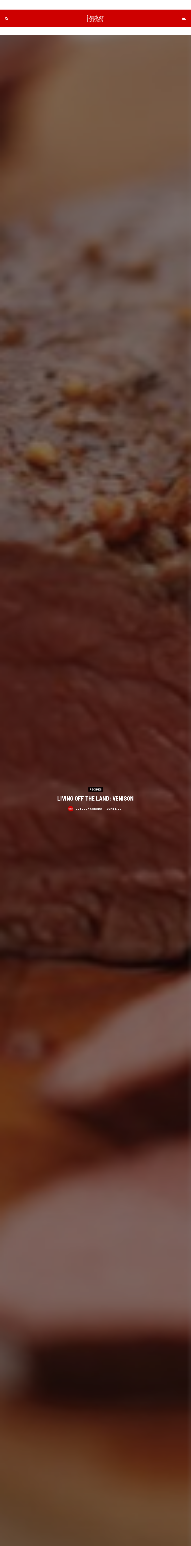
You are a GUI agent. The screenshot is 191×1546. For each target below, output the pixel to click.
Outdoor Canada (88, 809)
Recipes (95, 789)
